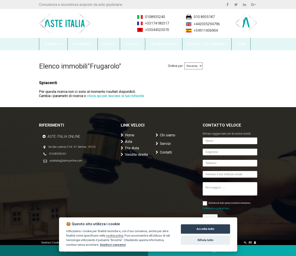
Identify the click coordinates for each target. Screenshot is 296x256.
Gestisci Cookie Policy (55, 242)
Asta (126, 141)
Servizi (163, 144)
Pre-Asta (130, 148)
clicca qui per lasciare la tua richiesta (115, 96)
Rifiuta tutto (205, 240)
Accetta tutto (205, 229)
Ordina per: (176, 66)
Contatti (164, 152)
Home (127, 135)
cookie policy (114, 235)
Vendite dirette (134, 154)
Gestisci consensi (113, 244)
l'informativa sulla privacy (216, 208)
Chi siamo (165, 135)
